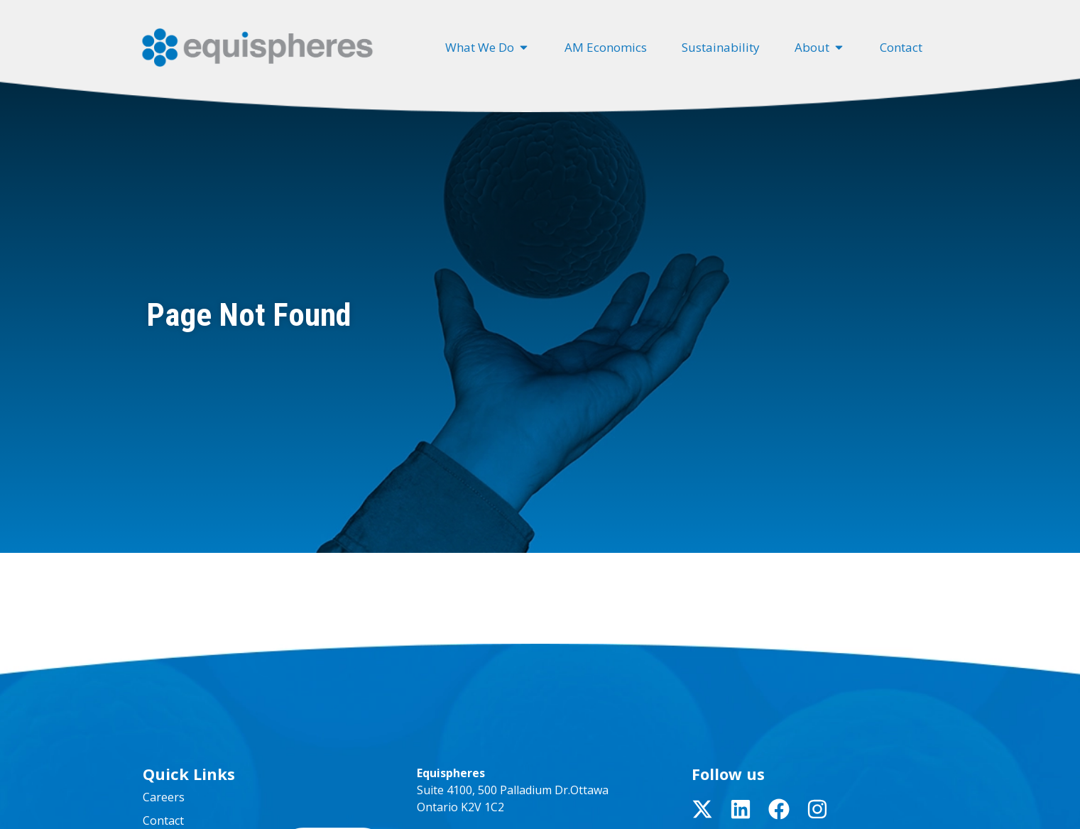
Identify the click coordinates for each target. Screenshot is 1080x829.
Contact (163, 820)
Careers (164, 797)
